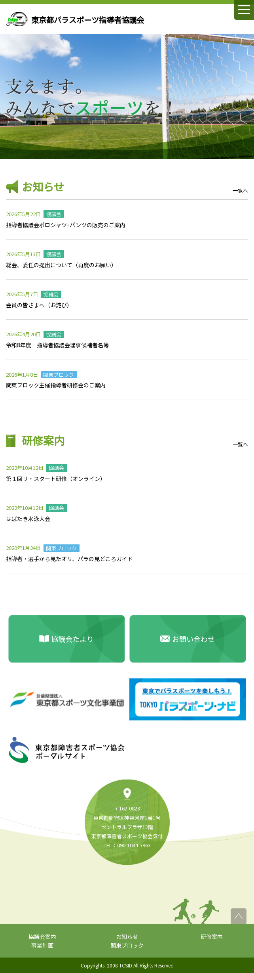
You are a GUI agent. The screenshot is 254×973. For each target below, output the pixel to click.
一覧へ (240, 190)
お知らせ (127, 936)
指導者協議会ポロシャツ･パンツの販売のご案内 (65, 225)
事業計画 (42, 945)
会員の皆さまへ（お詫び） (39, 305)
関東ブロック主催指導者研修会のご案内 (56, 385)
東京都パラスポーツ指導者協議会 (87, 19)
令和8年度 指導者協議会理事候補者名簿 (57, 345)
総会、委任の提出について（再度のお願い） (61, 265)
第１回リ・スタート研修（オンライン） (56, 479)
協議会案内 (42, 936)
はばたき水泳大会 (28, 519)
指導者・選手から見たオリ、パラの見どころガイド (69, 559)
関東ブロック (127, 945)
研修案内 (212, 936)
